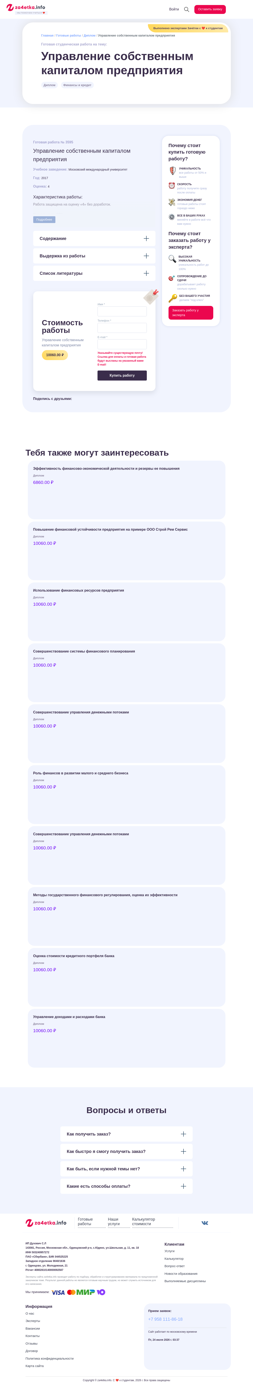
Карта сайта (35, 1366)
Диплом (89, 35)
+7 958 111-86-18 (165, 1319)
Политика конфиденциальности (50, 1358)
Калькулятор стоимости (143, 1221)
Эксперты (33, 1321)
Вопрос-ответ (174, 1266)
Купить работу (122, 375)
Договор (32, 1351)
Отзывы (32, 1343)
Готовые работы (68, 35)
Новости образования (180, 1273)
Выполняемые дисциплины (185, 1281)
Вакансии (33, 1328)
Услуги (169, 1251)
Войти (170, 9)
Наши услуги (114, 1221)
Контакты (33, 1336)
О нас (30, 1313)
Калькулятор (174, 1258)
